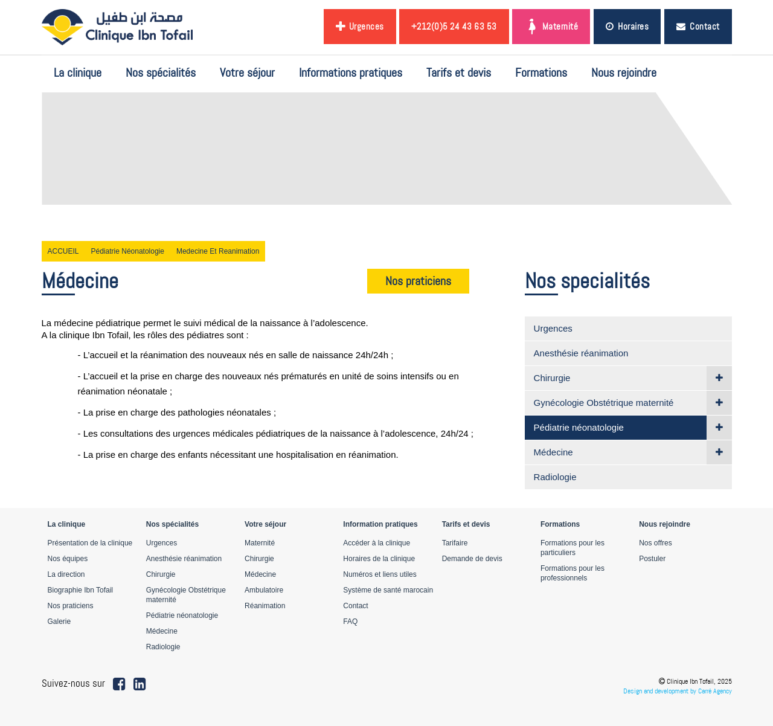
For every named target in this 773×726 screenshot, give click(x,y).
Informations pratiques (350, 72)
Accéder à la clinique (376, 543)
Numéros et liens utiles (379, 574)
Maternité (551, 26)
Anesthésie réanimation (581, 353)
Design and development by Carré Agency (677, 691)
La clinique (77, 72)
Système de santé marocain (388, 590)
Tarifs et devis (458, 72)
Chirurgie (552, 378)
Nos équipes (68, 558)
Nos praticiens (418, 281)
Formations (541, 72)
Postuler (652, 558)
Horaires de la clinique (379, 558)
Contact (698, 26)
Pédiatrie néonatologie (127, 251)
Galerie (59, 621)
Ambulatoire (264, 590)
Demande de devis (472, 558)
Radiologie (555, 477)
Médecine (553, 452)
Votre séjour (247, 72)
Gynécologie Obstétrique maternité (604, 402)
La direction (66, 574)
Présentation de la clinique (90, 543)
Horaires (627, 26)
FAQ (350, 621)
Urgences (360, 27)
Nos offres (655, 543)
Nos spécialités (161, 72)
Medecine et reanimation (217, 251)
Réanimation (265, 606)
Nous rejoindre (623, 72)
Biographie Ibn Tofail (81, 590)
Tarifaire (455, 543)
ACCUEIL (63, 251)
